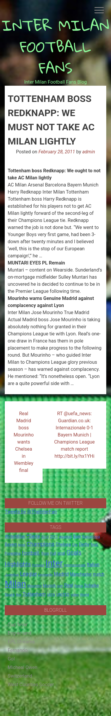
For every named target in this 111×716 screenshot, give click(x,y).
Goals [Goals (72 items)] (73, 552)
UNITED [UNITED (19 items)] (63, 594)
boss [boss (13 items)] (21, 545)
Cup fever (18, 624)
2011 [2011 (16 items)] (54, 537)
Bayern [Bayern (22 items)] (11, 544)
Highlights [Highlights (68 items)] (18, 564)
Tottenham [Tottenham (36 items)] (34, 594)
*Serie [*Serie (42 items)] (33, 536)
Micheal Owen (22, 667)
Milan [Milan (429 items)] (15, 584)
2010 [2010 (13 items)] (45, 537)
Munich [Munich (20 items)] (49, 585)
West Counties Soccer (31, 684)
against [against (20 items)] (65, 536)
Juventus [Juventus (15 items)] (12, 574)
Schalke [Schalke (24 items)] (91, 585)
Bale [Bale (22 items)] (77, 536)
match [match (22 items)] (98, 574)
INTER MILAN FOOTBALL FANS (55, 46)
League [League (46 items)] (28, 574)
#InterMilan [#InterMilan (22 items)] (15, 536)
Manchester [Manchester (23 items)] (81, 574)
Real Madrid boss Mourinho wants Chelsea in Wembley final (24, 442)
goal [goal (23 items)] (61, 553)
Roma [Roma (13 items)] (78, 586)
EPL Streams (21, 641)
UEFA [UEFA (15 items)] (51, 594)
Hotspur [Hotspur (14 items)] (38, 565)
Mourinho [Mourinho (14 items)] (34, 586)
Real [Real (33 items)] (68, 585)
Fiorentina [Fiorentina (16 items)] (13, 553)
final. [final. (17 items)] (95, 544)
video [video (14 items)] (75, 594)
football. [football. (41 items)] (31, 553)
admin (88, 152)
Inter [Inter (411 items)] (54, 563)
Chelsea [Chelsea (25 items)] (63, 544)
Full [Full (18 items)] (53, 553)
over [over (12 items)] (60, 586)
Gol (11, 659)
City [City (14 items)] (75, 545)
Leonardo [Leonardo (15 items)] (45, 574)
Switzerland (20, 676)
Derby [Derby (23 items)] (84, 544)
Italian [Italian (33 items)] (93, 564)
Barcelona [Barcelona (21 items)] (91, 536)
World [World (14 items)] (84, 594)
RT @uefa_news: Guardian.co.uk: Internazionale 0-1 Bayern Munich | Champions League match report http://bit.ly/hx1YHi (74, 435)
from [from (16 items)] (45, 553)
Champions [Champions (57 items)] (40, 544)
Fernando (18, 650)
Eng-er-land (19, 633)
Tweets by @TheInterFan (31, 511)
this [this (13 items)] (18, 595)
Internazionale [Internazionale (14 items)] (75, 565)
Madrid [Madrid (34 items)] (61, 574)
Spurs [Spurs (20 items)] (10, 594)
